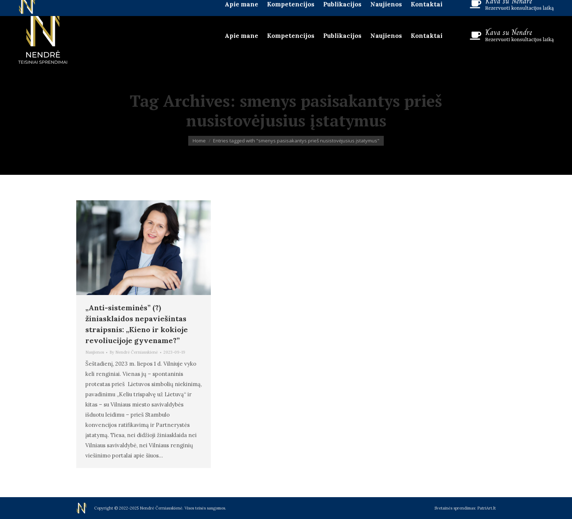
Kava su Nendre (508, 32)
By (133, 352)
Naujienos (94, 352)
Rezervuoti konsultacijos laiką (519, 40)
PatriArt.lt (486, 508)
